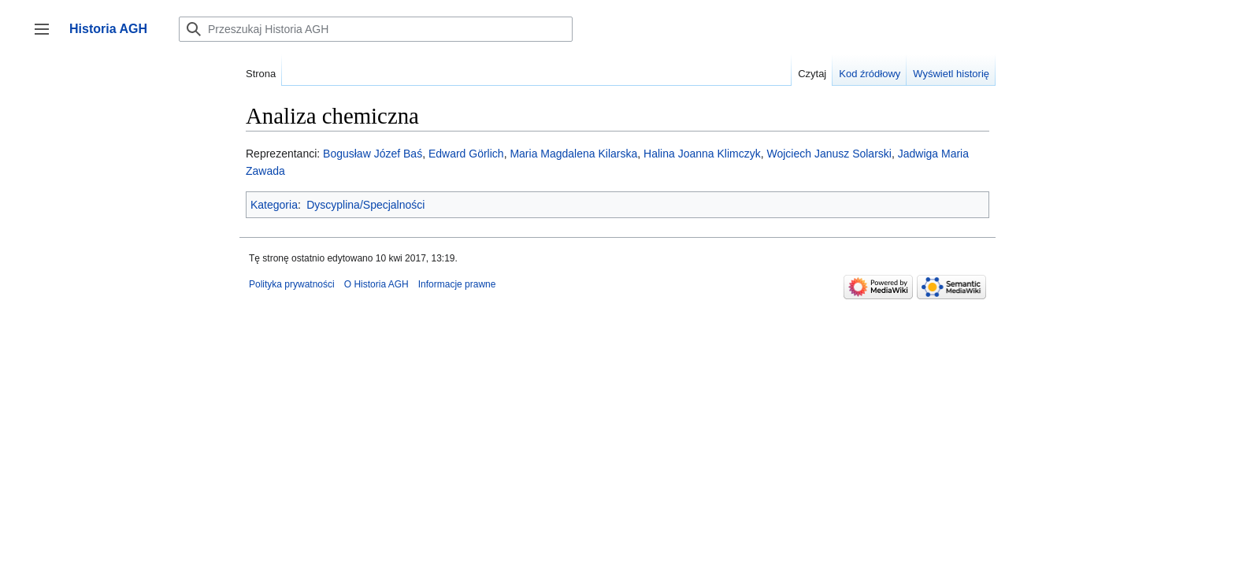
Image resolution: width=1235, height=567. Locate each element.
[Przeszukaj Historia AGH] (376, 29)
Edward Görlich (466, 153)
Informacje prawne (457, 284)
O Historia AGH (376, 284)
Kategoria (274, 204)
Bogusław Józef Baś (372, 153)
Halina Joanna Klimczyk (702, 153)
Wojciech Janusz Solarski (828, 153)
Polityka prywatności (292, 284)
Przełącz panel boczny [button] (47, 36)
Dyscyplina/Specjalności (365, 204)
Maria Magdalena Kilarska (573, 153)
